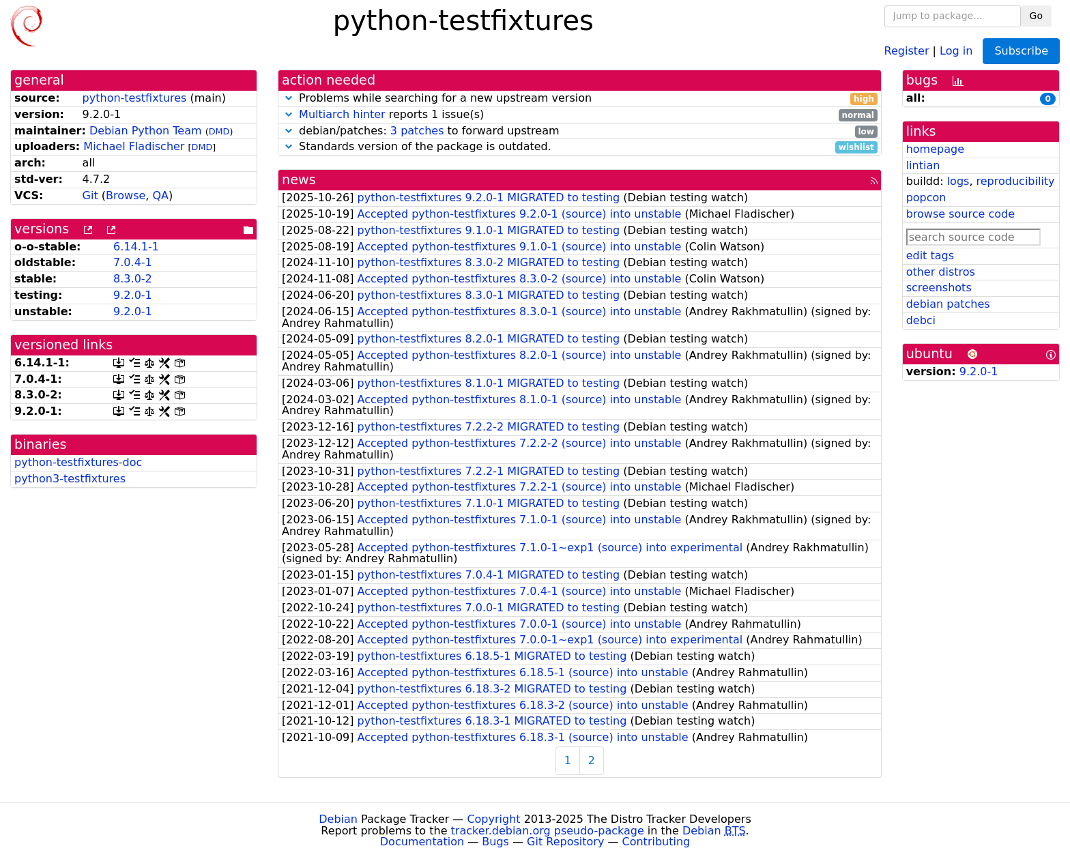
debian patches (948, 303)
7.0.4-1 (132, 262)
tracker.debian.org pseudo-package (547, 830)
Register (906, 50)
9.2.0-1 (132, 295)
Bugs (495, 841)
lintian (923, 165)
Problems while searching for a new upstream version (580, 98)
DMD (219, 131)
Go (1036, 15)
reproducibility (1016, 181)
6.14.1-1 (136, 246)
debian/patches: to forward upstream (580, 131)
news (299, 180)
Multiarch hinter (342, 114)
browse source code (960, 213)
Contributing (656, 841)
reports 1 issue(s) (580, 115)
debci (921, 320)
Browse (125, 195)
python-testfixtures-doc (78, 462)
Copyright (493, 819)
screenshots (939, 287)
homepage (935, 149)
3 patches (417, 130)
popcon (926, 197)
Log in (956, 50)
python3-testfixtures (70, 478)
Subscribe (1021, 50)
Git (90, 195)
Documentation (422, 841)
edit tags (930, 255)
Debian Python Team (145, 130)
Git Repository (565, 841)
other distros (940, 271)
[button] (288, 97)
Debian (338, 819)
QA (160, 195)
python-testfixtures (135, 97)
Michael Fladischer (133, 146)
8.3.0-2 (132, 278)
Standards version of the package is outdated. (580, 147)
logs (958, 181)
